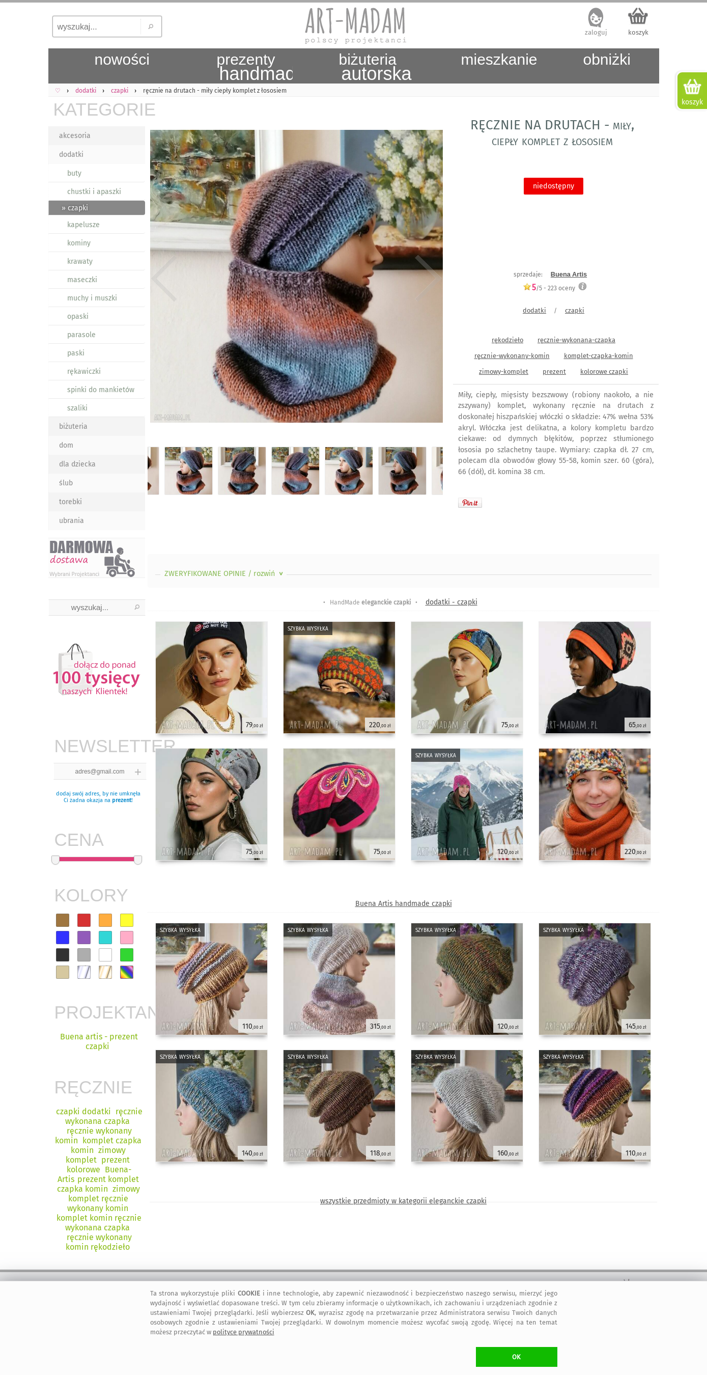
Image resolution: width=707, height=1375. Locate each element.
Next (426, 278)
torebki (70, 502)
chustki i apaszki (94, 191)
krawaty (80, 261)
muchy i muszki (92, 298)
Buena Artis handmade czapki (403, 903)
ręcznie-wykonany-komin (512, 356)
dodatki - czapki (451, 602)
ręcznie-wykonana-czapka (576, 340)
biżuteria (73, 426)
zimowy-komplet (503, 371)
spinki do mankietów (100, 390)
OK (516, 1357)
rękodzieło (507, 340)
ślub (66, 483)
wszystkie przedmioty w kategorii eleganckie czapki (403, 1201)
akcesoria (75, 135)
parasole (81, 335)
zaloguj (596, 32)
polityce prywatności (243, 1332)
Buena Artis (569, 274)
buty (74, 173)
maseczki (82, 280)
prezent (121, 800)
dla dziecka (77, 464)
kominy (79, 243)
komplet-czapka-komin (598, 356)
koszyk (638, 32)
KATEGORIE (99, 109)
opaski (78, 316)
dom (66, 445)
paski (75, 353)
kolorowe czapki (604, 371)
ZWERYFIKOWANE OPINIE (224, 573)
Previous (164, 278)
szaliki (77, 408)
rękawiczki (84, 371)
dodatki (71, 154)
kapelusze (83, 225)
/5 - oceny (549, 288)
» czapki (75, 208)
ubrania (71, 520)
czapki (574, 310)
